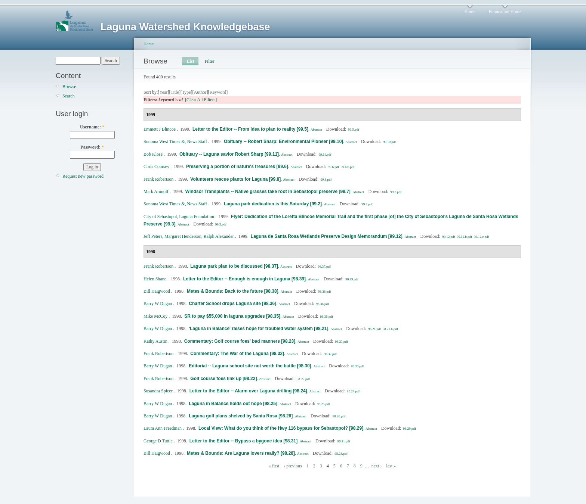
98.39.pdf (351, 279)
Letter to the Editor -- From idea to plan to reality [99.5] (250, 129)
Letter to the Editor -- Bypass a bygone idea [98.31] (243, 441)
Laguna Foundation (196, 216)
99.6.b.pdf (348, 167)
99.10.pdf (389, 142)
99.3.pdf (220, 224)
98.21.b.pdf (390, 329)
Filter (209, 61)
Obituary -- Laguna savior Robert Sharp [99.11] (229, 154)
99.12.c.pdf (481, 237)
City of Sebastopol (160, 216)
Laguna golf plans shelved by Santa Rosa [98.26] (241, 416)
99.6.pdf (333, 167)
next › (376, 466)
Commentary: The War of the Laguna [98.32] (237, 353)
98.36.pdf (322, 304)
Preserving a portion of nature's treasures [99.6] (237, 166)
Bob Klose (153, 154)
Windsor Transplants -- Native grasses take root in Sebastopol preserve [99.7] (268, 191)
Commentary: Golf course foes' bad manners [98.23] (240, 341)
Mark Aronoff (156, 191)
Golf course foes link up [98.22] (223, 378)
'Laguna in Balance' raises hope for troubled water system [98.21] (258, 328)
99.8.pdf (326, 179)
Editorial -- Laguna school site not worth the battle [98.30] (250, 365)
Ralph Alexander (219, 236)
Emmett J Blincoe (160, 129)
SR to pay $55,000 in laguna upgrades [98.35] (232, 316)
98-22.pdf (303, 379)
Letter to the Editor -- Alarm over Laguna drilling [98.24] (248, 390)
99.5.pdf (353, 129)
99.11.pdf (324, 154)
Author (200, 92)
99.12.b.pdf (464, 237)
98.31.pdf (344, 441)
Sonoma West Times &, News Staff (175, 141)
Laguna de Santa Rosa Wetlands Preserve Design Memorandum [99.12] (327, 236)
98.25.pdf (323, 404)
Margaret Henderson (182, 236)
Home (470, 11)
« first (274, 466)
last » (391, 466)
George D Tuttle (158, 441)
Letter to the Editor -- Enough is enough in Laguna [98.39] (244, 278)
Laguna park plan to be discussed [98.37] (234, 266)
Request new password (83, 176)
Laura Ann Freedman (163, 428)
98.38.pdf (324, 291)
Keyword (218, 92)
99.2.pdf (367, 204)
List (190, 61)
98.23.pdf (341, 341)
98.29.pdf (409, 428)
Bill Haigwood (157, 291)
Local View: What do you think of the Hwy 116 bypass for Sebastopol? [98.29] (280, 428)
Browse (69, 86)
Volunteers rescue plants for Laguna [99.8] (235, 179)
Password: (92, 147)
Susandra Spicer (158, 390)
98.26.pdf (339, 416)
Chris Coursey (156, 166)
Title (174, 92)
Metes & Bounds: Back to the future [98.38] (232, 291)
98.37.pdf (324, 266)
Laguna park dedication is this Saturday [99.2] (273, 203)
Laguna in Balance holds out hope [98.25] (233, 403)
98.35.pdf (326, 316)
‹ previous (293, 466)
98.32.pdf (330, 354)
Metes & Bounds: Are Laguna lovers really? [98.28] (241, 453)
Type (186, 92)
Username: (92, 127)
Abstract (316, 129)
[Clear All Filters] (201, 99)
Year (163, 92)
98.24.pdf (353, 391)
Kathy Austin (155, 341)
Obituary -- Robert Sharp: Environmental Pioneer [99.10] (283, 141)
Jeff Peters (153, 236)
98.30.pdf (357, 366)
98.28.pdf (341, 453)
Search (68, 96)
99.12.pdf (448, 237)
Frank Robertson (158, 179)
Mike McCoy (155, 316)
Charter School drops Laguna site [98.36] (232, 303)
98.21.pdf (374, 329)
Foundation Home (505, 11)
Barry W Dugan (158, 303)
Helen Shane (155, 278)
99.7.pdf (395, 192)
